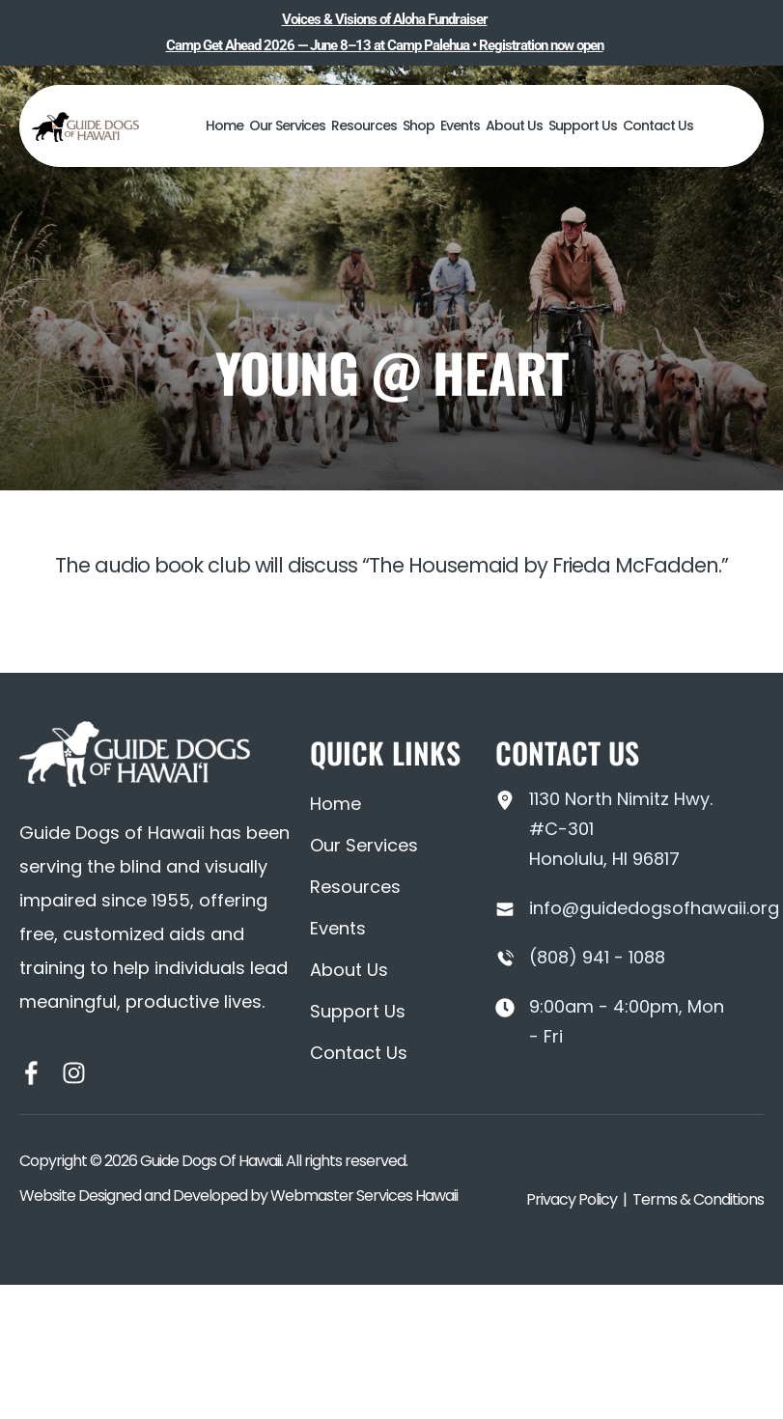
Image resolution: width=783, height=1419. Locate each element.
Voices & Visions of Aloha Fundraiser (385, 19)
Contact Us (658, 125)
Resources (364, 125)
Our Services (287, 125)
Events (460, 125)
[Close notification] (752, 32)
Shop (418, 125)
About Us (514, 125)
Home (224, 125)
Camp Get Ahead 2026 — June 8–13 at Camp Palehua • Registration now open (384, 45)
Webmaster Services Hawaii (364, 1195)
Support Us (582, 125)
